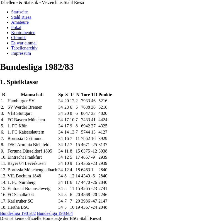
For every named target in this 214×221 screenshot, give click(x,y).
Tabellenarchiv (24, 48)
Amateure (20, 22)
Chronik (18, 37)
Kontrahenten (23, 32)
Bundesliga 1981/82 (18, 213)
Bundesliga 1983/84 (54, 213)
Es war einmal (24, 43)
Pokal (16, 27)
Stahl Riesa (21, 17)
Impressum (21, 53)
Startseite (19, 11)
